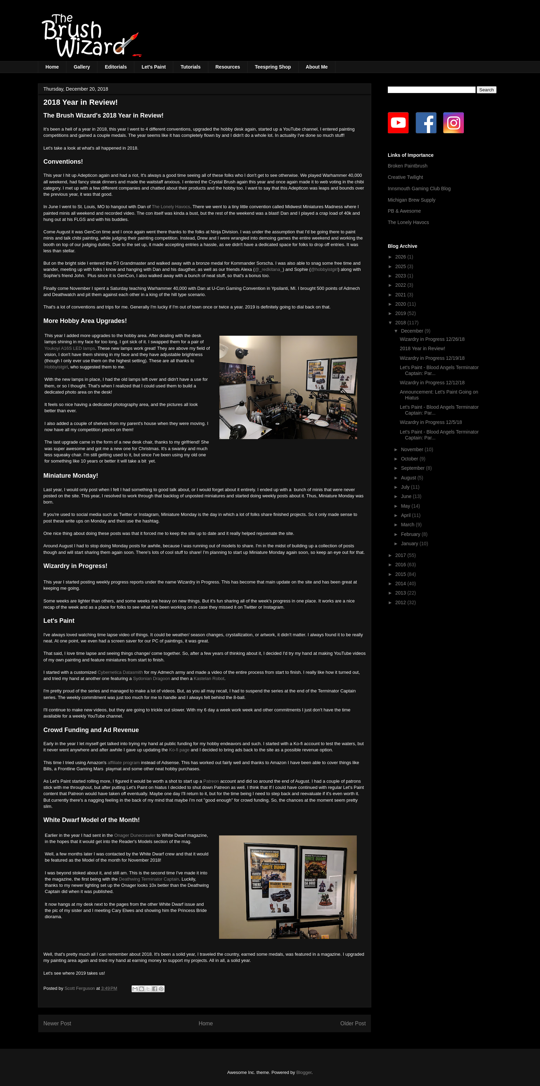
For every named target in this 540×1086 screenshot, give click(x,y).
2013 (401, 593)
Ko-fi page (179, 749)
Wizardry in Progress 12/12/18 (432, 382)
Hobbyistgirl (56, 366)
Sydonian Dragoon (151, 678)
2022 (401, 285)
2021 (401, 294)
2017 (401, 555)
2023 (401, 275)
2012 (401, 602)
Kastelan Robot (209, 678)
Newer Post (57, 1023)
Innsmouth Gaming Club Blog (419, 188)
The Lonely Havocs (171, 206)
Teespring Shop (273, 67)
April (406, 515)
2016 (401, 564)
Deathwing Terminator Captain (149, 879)
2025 (401, 266)
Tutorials (190, 67)
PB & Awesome (404, 211)
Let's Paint (154, 67)
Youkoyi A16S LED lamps (69, 348)
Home (52, 67)
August (409, 477)
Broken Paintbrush (407, 166)
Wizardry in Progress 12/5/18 (431, 422)
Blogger (303, 1072)
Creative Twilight (405, 177)
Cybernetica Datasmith (120, 672)
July (406, 487)
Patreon (211, 781)
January (410, 543)
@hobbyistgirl (324, 269)
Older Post (353, 1023)
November (412, 449)
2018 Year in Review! (422, 348)
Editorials (116, 67)
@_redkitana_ (269, 269)
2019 (401, 313)
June (407, 496)
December (412, 331)
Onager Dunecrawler (135, 835)
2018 (401, 322)
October (410, 458)
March (408, 524)
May (406, 506)
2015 (401, 574)
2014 (401, 583)
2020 (401, 304)
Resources (228, 67)
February (411, 534)
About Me (317, 67)
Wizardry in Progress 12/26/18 (432, 339)
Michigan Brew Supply (412, 200)
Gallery (82, 67)
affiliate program (123, 762)
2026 (401, 257)
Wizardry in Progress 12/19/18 (432, 358)
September (413, 468)
